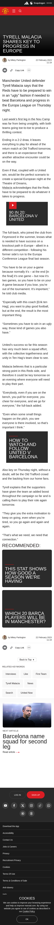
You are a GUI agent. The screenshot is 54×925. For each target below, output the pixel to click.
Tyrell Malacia (13, 699)
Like (26, 690)
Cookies (6, 883)
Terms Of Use (9, 890)
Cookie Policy (29, 911)
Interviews (11, 690)
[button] (14, 11)
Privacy (6, 870)
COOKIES (27, 898)
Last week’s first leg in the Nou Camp (26, 119)
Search (9, 709)
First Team (41, 690)
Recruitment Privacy (12, 876)
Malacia (7, 187)
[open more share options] (29, 70)
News (30, 699)
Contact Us (8, 856)
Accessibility (8, 849)
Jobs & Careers (10, 863)
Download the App (11, 842)
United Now (27, 709)
